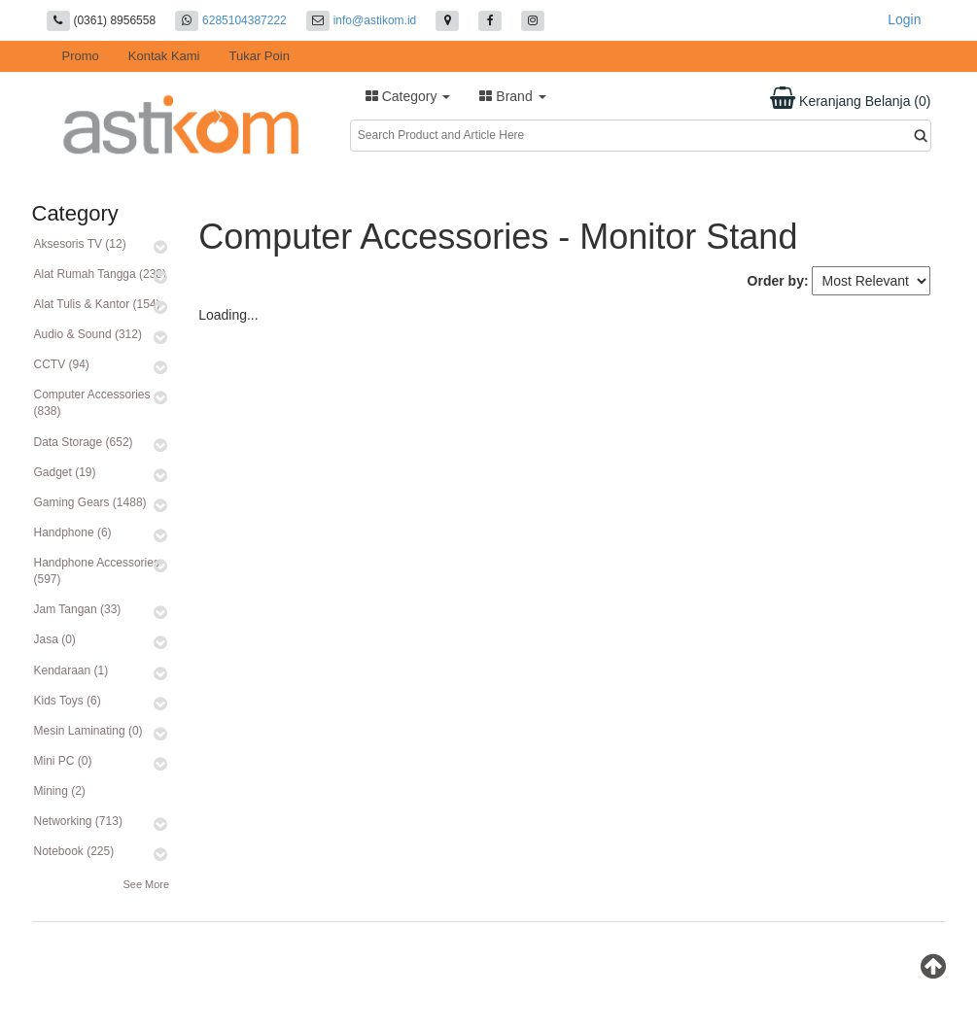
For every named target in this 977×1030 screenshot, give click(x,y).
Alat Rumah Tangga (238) (100, 274)
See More (145, 884)
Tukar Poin (259, 56)
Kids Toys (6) (67, 700)
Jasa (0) (55, 639)
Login (904, 19)
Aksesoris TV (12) (80, 244)
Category (408, 96)
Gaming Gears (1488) (90, 502)
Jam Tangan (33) (78, 609)
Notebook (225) (74, 851)
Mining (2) (60, 791)
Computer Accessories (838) (92, 403)
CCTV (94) (61, 364)
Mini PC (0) (63, 761)
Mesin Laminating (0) (88, 731)
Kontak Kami (164, 56)
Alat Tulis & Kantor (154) (97, 304)
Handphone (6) (73, 532)
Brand (512, 96)
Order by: (778, 281)
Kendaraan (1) (71, 670)
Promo (80, 56)
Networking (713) (78, 821)
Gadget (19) (65, 472)
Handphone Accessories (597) (96, 571)
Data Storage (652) (83, 442)
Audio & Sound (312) (88, 334)
